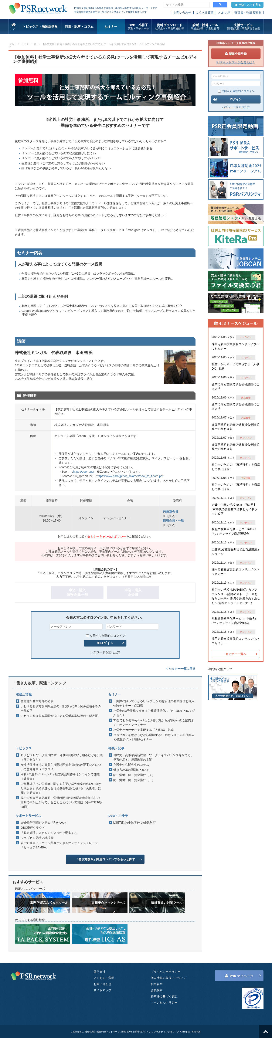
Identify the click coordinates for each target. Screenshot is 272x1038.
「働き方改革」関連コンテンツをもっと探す (105, 859)
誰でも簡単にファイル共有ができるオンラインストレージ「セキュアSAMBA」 (59, 845)
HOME (12, 44)
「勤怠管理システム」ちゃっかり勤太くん (49, 832)
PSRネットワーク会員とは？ (236, 62)
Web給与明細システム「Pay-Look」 (45, 822)
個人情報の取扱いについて (168, 978)
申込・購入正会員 (133, 592)
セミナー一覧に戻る (181, 668)
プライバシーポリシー (165, 971)
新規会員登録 (236, 53)
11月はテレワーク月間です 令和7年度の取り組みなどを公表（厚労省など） (62, 757)
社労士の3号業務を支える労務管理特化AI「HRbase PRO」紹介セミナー (154, 713)
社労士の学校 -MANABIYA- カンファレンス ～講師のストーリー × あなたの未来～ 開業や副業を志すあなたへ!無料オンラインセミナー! (236, 596)
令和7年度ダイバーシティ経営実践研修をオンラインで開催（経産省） (60, 776)
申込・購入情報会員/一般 (77, 592)
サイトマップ (102, 990)
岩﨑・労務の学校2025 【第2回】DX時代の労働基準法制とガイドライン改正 (234, 509)
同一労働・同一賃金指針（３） (134, 780)
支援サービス (243, 26)
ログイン (105, 643)
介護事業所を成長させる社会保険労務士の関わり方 (235, 427)
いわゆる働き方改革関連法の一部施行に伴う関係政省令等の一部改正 (61, 708)
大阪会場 (246, 417)
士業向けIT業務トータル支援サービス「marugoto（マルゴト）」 (117, 230)
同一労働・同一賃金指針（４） (134, 775)
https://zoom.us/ (83, 471)
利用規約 (157, 984)
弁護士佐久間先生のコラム (131, 764)
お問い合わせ (182, 12)
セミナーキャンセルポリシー (106, 536)
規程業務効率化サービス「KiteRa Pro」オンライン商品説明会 (234, 531)
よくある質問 (205, 12)
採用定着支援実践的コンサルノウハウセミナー (235, 346)
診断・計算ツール (205, 26)
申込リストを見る (247, 4)
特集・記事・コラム (79, 26)
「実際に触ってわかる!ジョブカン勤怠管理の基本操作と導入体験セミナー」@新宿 (153, 703)
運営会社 (99, 971)
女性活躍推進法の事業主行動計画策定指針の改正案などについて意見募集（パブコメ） (61, 767)
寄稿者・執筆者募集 (247, 12)
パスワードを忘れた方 (105, 652)
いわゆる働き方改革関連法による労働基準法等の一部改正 (59, 716)
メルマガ (224, 12)
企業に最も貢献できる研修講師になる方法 (235, 386)
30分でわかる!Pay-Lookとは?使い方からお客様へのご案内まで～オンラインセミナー (153, 722)
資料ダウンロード (169, 26)
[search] (186, 4)
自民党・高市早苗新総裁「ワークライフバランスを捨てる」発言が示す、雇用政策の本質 (153, 757)
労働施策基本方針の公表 (37, 701)
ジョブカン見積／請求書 (37, 837)
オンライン (246, 337)
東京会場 (246, 397)
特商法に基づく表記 (164, 996)
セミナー (111, 26)
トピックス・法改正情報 (40, 26)
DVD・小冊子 (138, 26)
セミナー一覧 (29, 44)
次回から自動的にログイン (105, 635)
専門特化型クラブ (220, 669)
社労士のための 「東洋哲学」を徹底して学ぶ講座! (236, 467)
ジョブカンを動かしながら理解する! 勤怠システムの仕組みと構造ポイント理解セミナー (153, 737)
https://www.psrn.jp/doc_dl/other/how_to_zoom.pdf (130, 476)
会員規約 (157, 990)
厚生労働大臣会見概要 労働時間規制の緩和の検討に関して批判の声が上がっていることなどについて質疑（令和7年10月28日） (62, 802)
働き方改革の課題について (131, 769)
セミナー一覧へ (235, 654)
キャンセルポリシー (164, 1002)
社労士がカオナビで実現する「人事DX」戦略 (143, 730)
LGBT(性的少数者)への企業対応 (134, 822)
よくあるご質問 (104, 978)
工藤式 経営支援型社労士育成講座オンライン (236, 552)
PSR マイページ (239, 976)
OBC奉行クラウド (33, 827)
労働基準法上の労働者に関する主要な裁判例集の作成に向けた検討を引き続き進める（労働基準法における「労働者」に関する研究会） (61, 788)
